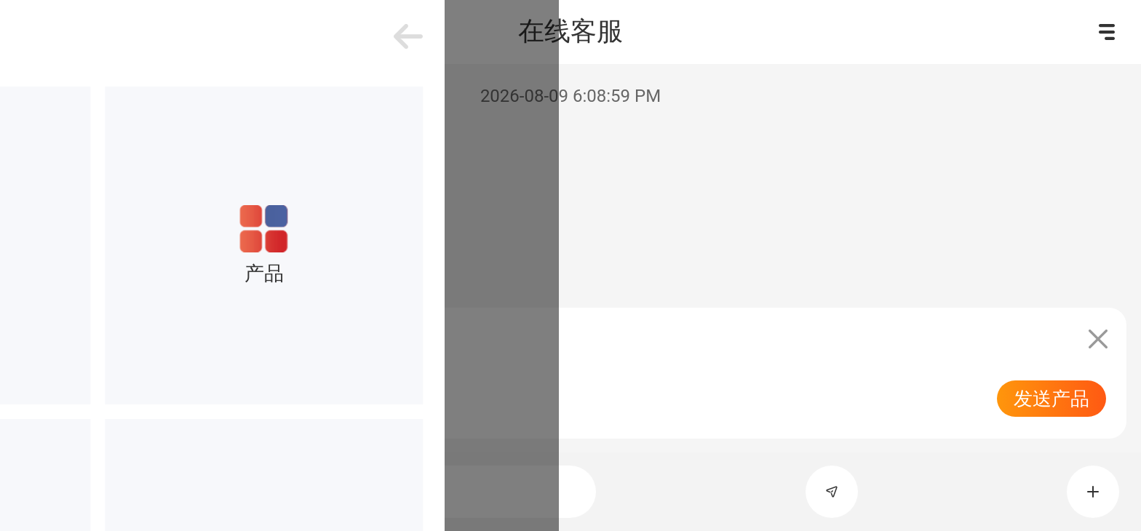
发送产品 (1051, 399)
